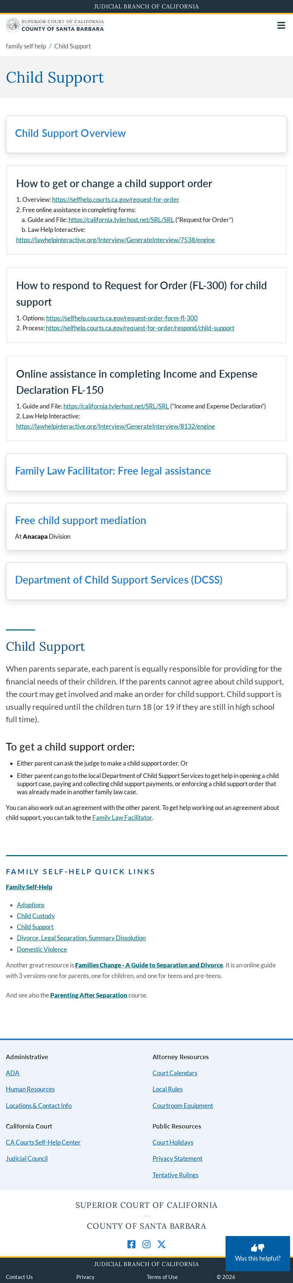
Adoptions (30, 905)
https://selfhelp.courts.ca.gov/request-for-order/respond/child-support (140, 328)
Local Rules (168, 1089)
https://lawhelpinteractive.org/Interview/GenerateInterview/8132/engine (115, 426)
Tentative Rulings (175, 1175)
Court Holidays (173, 1142)
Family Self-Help (29, 887)
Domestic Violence (42, 949)
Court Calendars (175, 1073)
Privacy (85, 1276)
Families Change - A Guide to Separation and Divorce (149, 965)
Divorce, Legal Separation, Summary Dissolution (81, 938)
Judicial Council (27, 1158)
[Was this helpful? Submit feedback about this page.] (258, 1253)
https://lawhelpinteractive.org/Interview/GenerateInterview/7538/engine (115, 240)
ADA (12, 1073)
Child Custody (36, 916)
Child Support (35, 927)
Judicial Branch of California (146, 6)
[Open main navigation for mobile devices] (281, 25)
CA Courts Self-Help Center (43, 1142)
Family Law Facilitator (122, 817)
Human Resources (30, 1089)
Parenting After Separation (88, 995)
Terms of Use (162, 1276)
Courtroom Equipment (183, 1105)
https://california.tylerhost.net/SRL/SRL (121, 219)
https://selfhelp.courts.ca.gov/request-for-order (115, 199)
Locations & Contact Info (39, 1105)
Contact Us (19, 1276)
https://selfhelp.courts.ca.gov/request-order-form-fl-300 (122, 318)
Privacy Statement (177, 1158)
